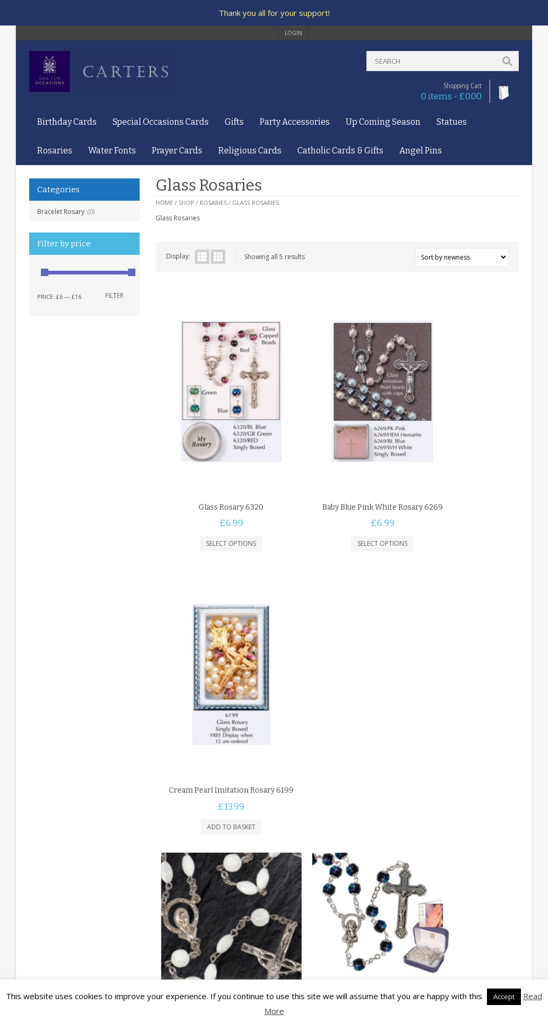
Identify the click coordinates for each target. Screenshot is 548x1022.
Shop (186, 203)
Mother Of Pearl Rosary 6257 (216, 758)
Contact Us (45, 884)
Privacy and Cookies (59, 904)
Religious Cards (249, 150)
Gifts (234, 122)
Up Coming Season (383, 122)
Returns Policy (50, 925)
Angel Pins (420, 150)
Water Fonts (112, 150)
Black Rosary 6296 (337, 641)
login (293, 33)
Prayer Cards (177, 150)
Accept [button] (504, 996)
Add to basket (458, 508)
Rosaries (54, 150)
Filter (114, 295)
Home (164, 203)
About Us (43, 874)
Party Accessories (295, 122)
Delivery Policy (51, 915)
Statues (451, 122)
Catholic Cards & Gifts (340, 150)
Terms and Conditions (62, 894)
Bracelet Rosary (60, 211)
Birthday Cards (67, 122)
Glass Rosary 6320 (216, 461)
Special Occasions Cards (161, 122)
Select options (216, 498)
